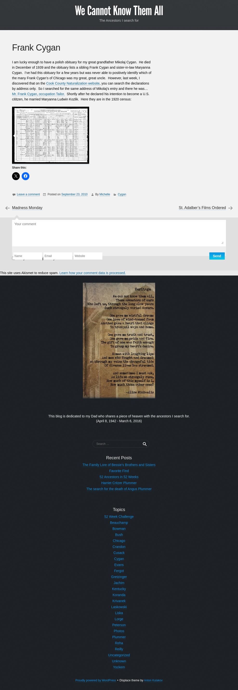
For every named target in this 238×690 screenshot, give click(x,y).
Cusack (119, 553)
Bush (119, 535)
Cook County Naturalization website (73, 83)
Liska (119, 613)
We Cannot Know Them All (119, 11)
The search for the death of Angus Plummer (119, 489)
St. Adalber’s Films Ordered (202, 208)
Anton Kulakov (153, 680)
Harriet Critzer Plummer (119, 483)
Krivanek (119, 601)
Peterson (119, 625)
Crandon (119, 547)
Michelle (104, 194)
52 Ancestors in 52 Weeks (119, 477)
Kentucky (119, 589)
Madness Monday (27, 208)
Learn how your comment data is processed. (93, 273)
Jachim (119, 583)
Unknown (119, 661)
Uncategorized (119, 655)
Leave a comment (28, 194)
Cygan (122, 194)
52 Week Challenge (119, 517)
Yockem (119, 667)
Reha (119, 643)
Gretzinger (119, 577)
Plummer (119, 637)
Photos (119, 631)
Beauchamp (119, 523)
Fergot (119, 571)
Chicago (119, 541)
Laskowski (119, 607)
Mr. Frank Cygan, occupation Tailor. (38, 94)
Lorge (119, 619)
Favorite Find (119, 471)
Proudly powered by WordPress (95, 680)
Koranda (119, 595)
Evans (119, 565)
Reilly (119, 649)
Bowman (119, 529)
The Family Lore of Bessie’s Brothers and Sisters (118, 465)
